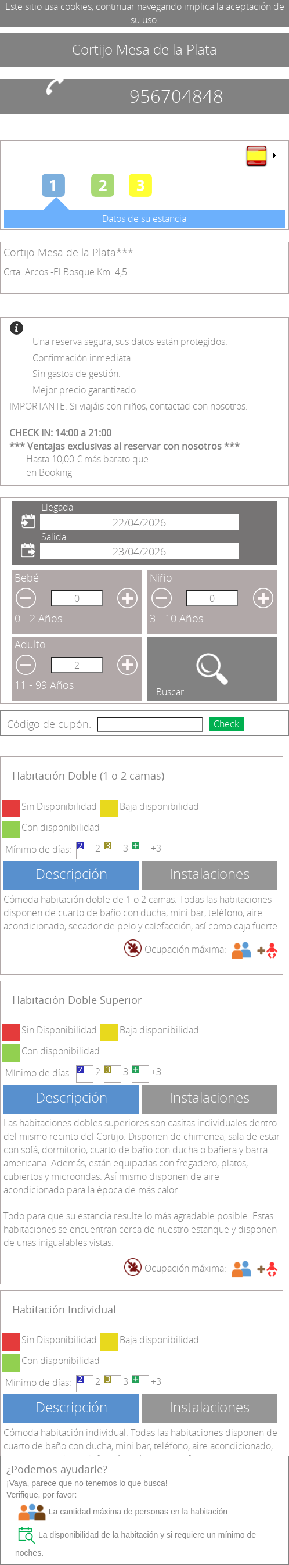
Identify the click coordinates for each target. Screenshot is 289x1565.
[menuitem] (260, 155)
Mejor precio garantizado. (85, 389)
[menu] (260, 155)
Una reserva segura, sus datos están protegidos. (129, 341)
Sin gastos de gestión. (76, 373)
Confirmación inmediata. (82, 357)
